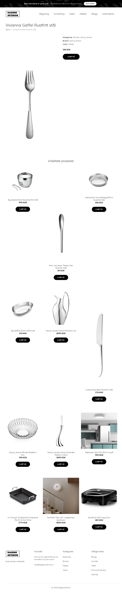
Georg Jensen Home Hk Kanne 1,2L (61, 332)
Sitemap (94, 576)
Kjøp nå (71, 58)
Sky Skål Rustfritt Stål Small (23, 332)
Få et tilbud (90, 4)
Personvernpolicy (98, 571)
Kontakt (94, 562)
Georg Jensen (86, 38)
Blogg (94, 14)
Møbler (83, 14)
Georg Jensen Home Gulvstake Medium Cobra (61, 454)
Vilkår (93, 567)
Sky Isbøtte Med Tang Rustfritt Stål (23, 201)
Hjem (8, 31)
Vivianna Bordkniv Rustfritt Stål (99, 391)
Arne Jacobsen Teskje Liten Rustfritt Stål (61, 268)
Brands (76, 38)
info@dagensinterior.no (44, 566)
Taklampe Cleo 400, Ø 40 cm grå (99, 453)
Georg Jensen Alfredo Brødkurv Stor (23, 454)
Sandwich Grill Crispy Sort (99, 519)
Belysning (44, 14)
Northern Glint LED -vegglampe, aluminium (61, 520)
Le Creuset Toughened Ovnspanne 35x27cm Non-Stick (23, 520)
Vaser (72, 14)
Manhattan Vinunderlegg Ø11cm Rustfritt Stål (99, 200)
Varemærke (108, 14)
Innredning (59, 14)
